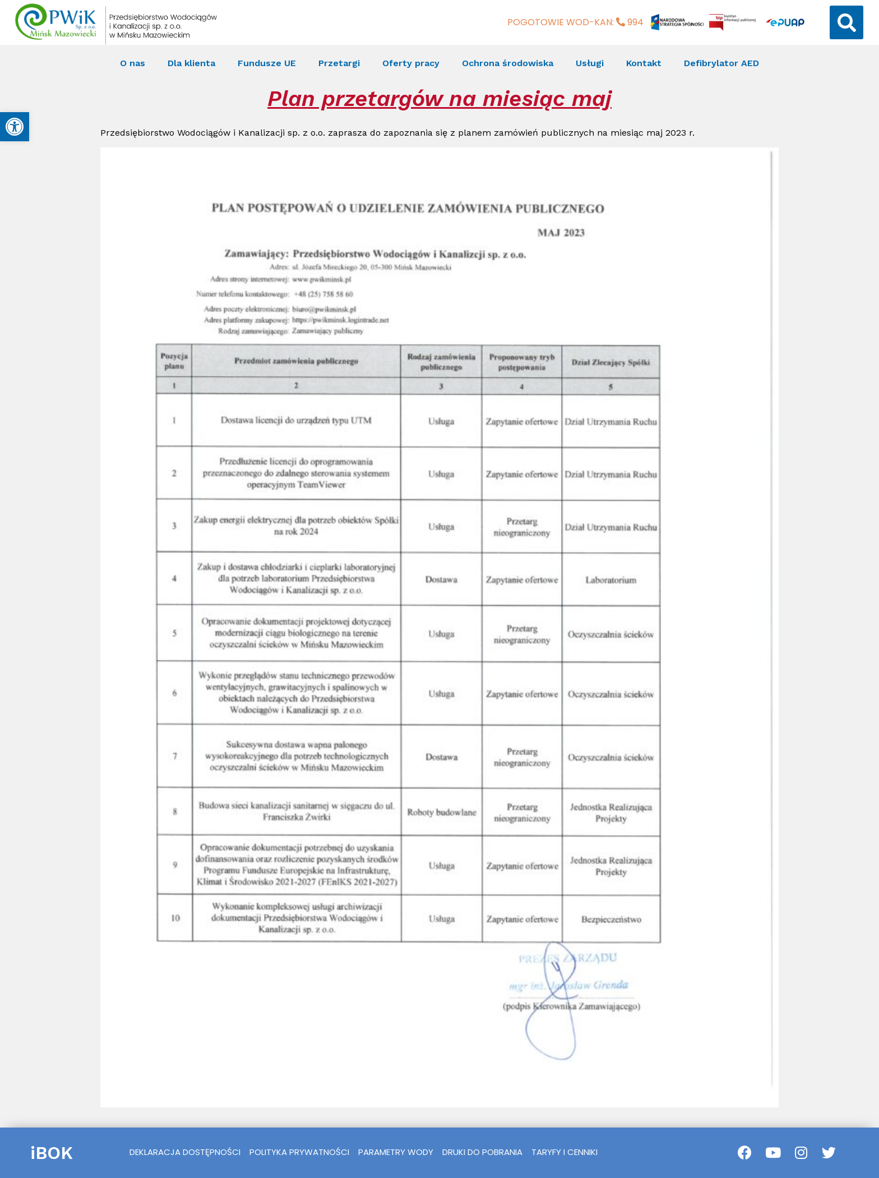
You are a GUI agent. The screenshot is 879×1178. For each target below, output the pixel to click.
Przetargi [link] (339, 63)
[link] (14, 126)
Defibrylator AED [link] (721, 63)
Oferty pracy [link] (411, 63)
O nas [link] (132, 63)
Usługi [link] (590, 63)
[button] (846, 22)
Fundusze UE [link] (267, 63)
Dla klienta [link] (191, 63)
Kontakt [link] (643, 63)
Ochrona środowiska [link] (507, 63)
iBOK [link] (51, 1152)
